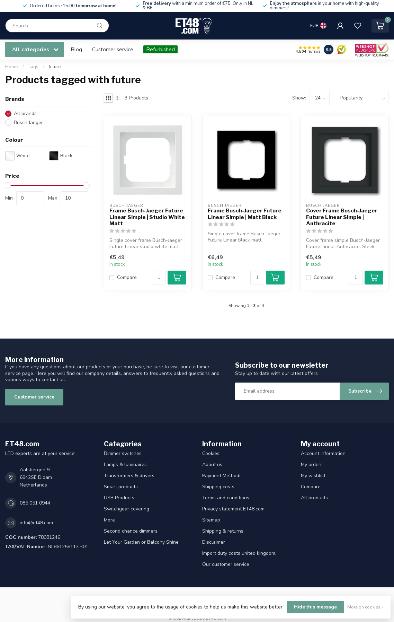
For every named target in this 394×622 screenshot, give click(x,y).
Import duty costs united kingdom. (239, 553)
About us (212, 464)
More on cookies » (365, 607)
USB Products (119, 497)
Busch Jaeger (28, 122)
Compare (127, 277)
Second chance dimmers (131, 531)
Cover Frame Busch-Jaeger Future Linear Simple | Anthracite (341, 217)
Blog (76, 49)
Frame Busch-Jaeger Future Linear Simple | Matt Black (244, 214)
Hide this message (315, 607)
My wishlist (313, 475)
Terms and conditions (225, 497)
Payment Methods (222, 475)
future (55, 67)
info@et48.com (36, 522)
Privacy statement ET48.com (233, 509)
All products (314, 497)
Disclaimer (213, 542)
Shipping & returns (222, 531)
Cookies (211, 453)
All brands (25, 113)
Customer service (112, 49)
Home (11, 67)
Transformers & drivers (129, 475)
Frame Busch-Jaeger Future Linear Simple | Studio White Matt (147, 217)
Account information (323, 453)
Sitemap (211, 520)
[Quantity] (159, 277)
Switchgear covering (126, 509)
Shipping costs (218, 486)
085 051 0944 (35, 503)
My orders (312, 464)
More (109, 520)
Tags (33, 67)
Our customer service (225, 564)
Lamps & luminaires (125, 464)
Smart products (121, 486)
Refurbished (160, 49)
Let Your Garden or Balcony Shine (141, 542)
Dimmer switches (123, 453)
